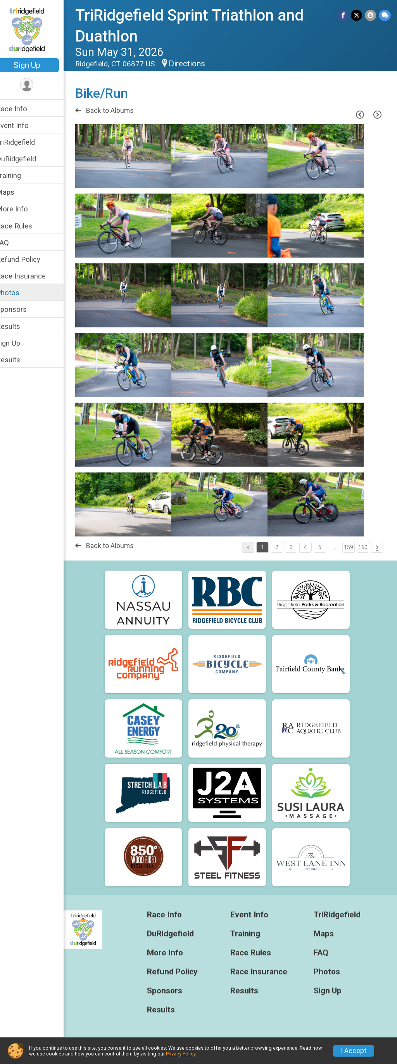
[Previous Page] (360, 115)
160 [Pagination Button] (363, 547)
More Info (22, 209)
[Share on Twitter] (357, 15)
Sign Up (37, 65)
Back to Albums (114, 110)
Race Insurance (31, 276)
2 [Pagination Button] (276, 547)
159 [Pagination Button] (348, 547)
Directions (197, 63)
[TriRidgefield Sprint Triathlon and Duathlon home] (37, 30)
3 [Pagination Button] (291, 547)
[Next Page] (377, 115)
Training (18, 175)
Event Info (22, 125)
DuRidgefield (26, 159)
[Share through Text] (385, 15)
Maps (15, 192)
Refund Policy (28, 259)
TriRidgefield (25, 142)
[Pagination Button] (377, 547)
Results (18, 326)
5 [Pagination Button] (319, 547)
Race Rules (24, 226)
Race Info (21, 109)
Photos (17, 293)
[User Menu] (37, 85)
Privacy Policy (180, 1054)
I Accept (353, 1051)
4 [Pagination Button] (305, 547)
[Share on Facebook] (343, 15)
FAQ (12, 243)
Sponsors (21, 309)
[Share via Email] (370, 15)
